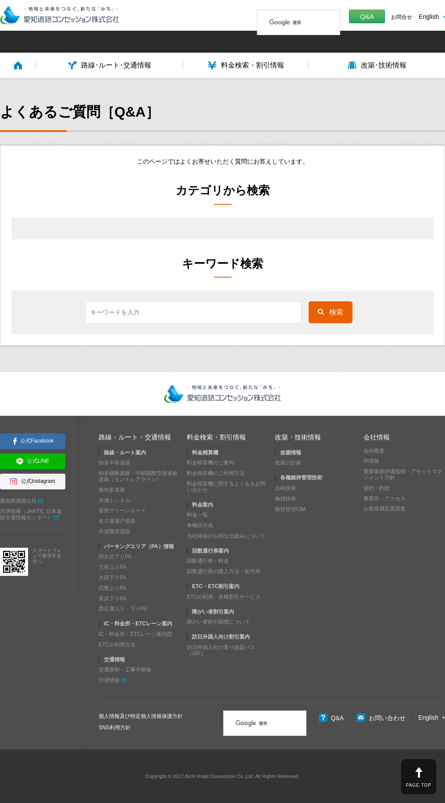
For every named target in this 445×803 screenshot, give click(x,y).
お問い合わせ (381, 717)
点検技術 (285, 488)
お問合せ (401, 17)
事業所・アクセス (384, 498)
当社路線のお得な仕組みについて (226, 536)
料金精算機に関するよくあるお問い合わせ (226, 487)
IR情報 (371, 461)
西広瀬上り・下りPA (123, 609)
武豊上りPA (112, 588)
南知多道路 (112, 490)
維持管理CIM (290, 509)
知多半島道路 (114, 463)
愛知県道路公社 (18, 501)
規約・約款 (376, 488)
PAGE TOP (418, 785)
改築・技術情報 (298, 437)
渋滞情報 (109, 680)
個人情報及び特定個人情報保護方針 (141, 716)
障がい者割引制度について (218, 622)
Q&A (367, 16)
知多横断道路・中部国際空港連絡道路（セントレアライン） (138, 476)
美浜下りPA (112, 599)
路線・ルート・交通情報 (135, 437)
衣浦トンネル (114, 500)
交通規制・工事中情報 (125, 670)
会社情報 (376, 437)
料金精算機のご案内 (210, 463)
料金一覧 (197, 515)
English (429, 16)
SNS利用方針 (115, 727)
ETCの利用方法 (117, 645)
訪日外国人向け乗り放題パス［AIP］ (221, 650)
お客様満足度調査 (384, 509)
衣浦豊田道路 (114, 531)
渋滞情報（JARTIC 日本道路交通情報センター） (31, 514)
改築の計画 (288, 463)
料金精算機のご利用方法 (216, 473)
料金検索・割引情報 (216, 437)
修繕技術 (285, 499)
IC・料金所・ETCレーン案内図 (135, 634)
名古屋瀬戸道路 (117, 521)
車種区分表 (200, 525)
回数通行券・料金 (208, 561)
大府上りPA (112, 567)
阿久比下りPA (115, 556)
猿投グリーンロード (122, 510)
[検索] (287, 22)
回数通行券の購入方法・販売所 (223, 571)
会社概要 (373, 450)
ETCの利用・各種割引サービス (223, 597)
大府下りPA (112, 578)
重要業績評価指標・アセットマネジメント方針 (402, 474)
